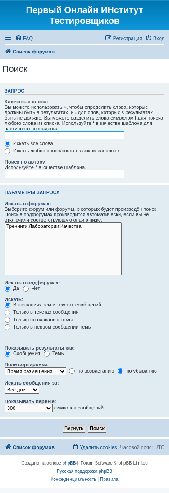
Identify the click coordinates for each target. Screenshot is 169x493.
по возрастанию (91, 370)
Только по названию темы (39, 319)
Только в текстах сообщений (42, 312)
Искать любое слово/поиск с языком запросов (62, 150)
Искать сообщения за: (32, 383)
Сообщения (22, 353)
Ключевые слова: (26, 101)
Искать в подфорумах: (32, 282)
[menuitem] (24, 38)
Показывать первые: (30, 401)
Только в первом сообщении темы (48, 326)
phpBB (69, 463)
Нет (31, 288)
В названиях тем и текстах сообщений (53, 304)
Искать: (14, 299)
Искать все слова (29, 143)
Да (12, 288)
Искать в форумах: (28, 203)
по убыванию (137, 370)
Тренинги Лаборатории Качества (63, 226)
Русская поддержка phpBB (84, 471)
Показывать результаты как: (40, 348)
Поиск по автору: (25, 161)
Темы (54, 353)
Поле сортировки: (27, 364)
